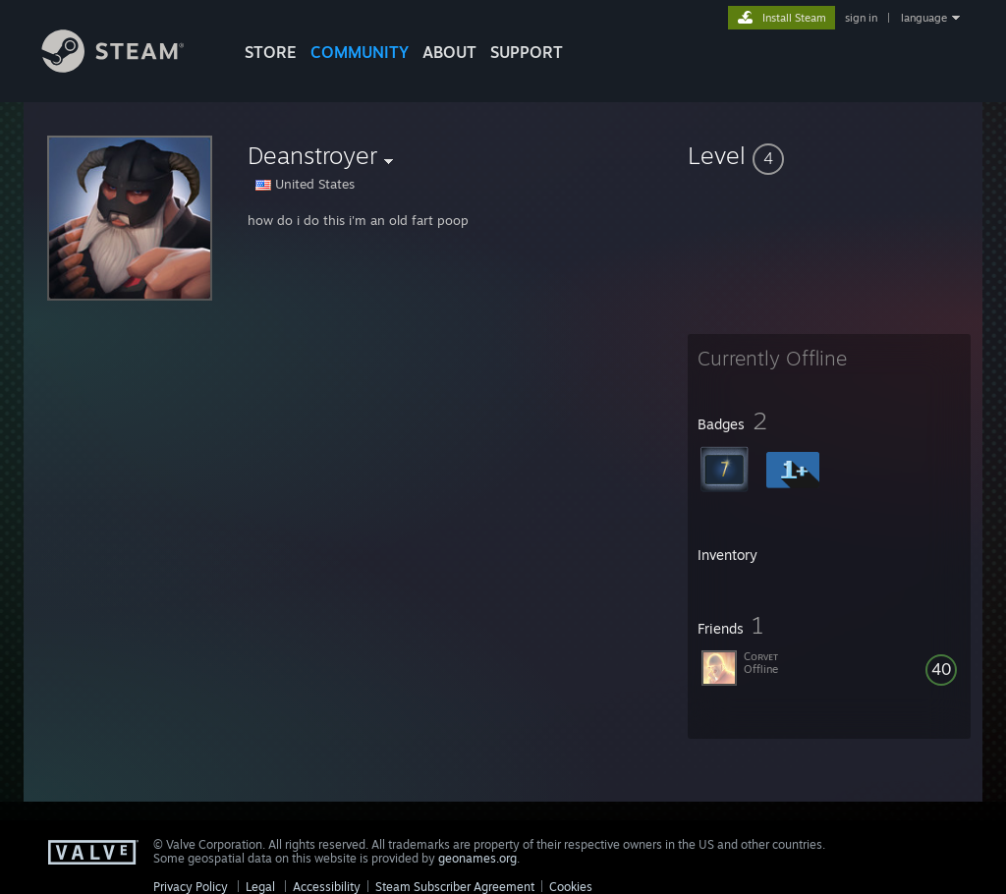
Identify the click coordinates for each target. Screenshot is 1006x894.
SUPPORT (526, 52)
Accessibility (327, 886)
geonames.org (477, 858)
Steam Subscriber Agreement (454, 886)
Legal (260, 886)
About (449, 52)
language (924, 18)
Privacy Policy (190, 886)
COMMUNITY (359, 52)
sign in (861, 18)
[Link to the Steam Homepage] (127, 67)
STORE (271, 52)
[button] (829, 155)
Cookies (570, 886)
